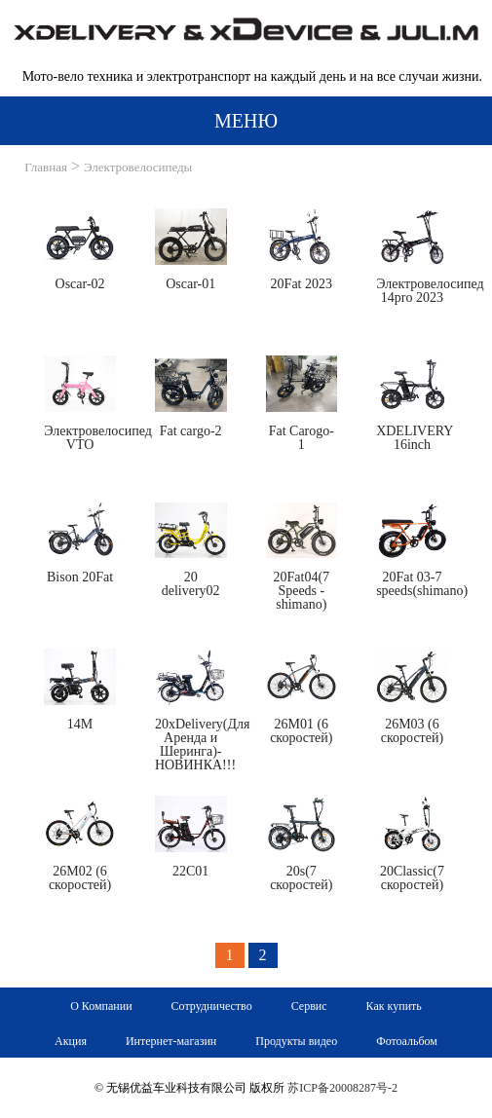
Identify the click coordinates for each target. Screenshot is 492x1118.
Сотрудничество (211, 1006)
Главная (45, 167)
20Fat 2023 (301, 284)
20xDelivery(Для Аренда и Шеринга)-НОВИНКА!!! (202, 744)
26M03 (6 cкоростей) (412, 731)
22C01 (190, 871)
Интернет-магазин (171, 1041)
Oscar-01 (190, 284)
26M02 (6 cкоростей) (80, 878)
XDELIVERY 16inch (414, 438)
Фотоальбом (406, 1041)
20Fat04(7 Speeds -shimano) (302, 591)
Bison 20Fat (80, 577)
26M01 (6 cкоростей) (301, 731)
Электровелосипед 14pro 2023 (430, 291)
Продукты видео (296, 1041)
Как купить (394, 1006)
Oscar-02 (80, 284)
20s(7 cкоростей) (301, 878)
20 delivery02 (191, 584)
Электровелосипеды (138, 167)
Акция (71, 1041)
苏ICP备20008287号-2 (342, 1088)
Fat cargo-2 (191, 431)
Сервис (309, 1006)
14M (80, 724)
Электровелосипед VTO (98, 438)
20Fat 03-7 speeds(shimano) (422, 584)
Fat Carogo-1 (301, 438)
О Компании (101, 1006)
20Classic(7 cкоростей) (412, 878)
